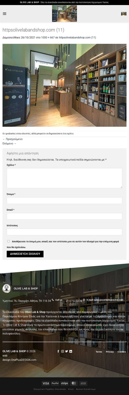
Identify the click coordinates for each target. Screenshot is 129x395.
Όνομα (11, 194)
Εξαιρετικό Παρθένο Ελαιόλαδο (50, 389)
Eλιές (71, 389)
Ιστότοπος (12, 225)
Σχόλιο (11, 165)
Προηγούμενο (13, 139)
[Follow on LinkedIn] (70, 351)
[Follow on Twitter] (66, 351)
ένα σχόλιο (68, 133)
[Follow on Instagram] (62, 351)
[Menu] (5, 13)
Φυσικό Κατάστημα (86, 389)
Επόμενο (9, 143)
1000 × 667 (48, 37)
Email (10, 209)
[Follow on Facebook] (58, 351)
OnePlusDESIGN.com (23, 359)
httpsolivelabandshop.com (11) (77, 37)
